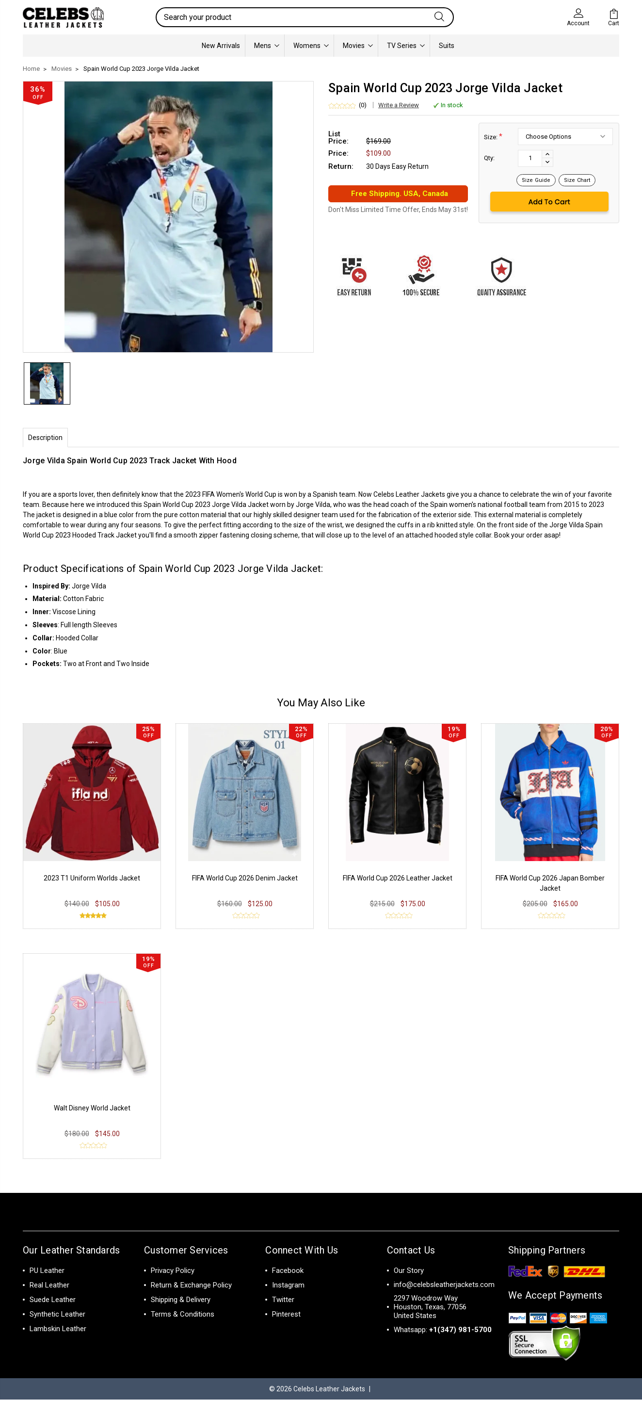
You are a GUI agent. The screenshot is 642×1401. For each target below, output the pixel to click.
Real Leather (49, 1286)
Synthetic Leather (57, 1315)
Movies (358, 45)
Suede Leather (53, 1301)
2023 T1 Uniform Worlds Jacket (92, 879)
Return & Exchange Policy (191, 1286)
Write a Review (398, 105)
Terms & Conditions (182, 1315)
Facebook (288, 1272)
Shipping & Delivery (180, 1301)
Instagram (288, 1286)
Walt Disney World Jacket (92, 1109)
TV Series (406, 45)
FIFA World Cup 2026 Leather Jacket (397, 879)
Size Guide (536, 180)
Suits (446, 45)
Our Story (409, 1272)
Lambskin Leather (58, 1330)
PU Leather (47, 1272)
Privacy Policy (172, 1272)
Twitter (283, 1301)
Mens (266, 45)
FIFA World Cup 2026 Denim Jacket (245, 879)
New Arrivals (221, 45)
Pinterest (286, 1315)
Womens (311, 45)
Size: (493, 136)
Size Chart (577, 180)
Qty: (489, 158)
